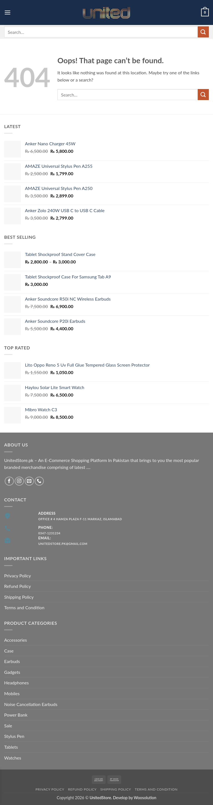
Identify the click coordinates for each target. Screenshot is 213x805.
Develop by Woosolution (134, 797)
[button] (7, 12)
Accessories (15, 640)
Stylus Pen (14, 736)
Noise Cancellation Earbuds (30, 704)
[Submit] (203, 31)
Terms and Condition (24, 607)
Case (9, 650)
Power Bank (15, 714)
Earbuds (12, 661)
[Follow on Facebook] (9, 481)
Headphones (16, 682)
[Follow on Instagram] (19, 481)
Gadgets (12, 672)
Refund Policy (17, 586)
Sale (8, 725)
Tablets (11, 747)
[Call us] (39, 481)
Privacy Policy (17, 575)
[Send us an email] (29, 481)
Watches (12, 757)
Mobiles (12, 693)
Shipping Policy (19, 597)
